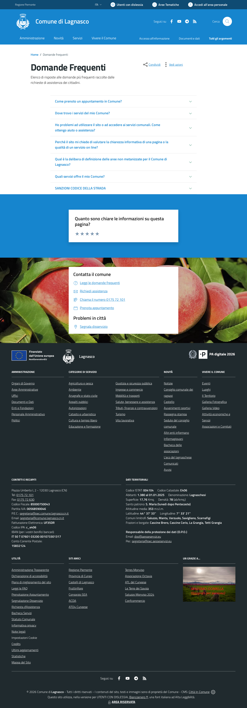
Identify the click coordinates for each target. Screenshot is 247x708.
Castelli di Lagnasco (81, 582)
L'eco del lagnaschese (178, 457)
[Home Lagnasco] (52, 21)
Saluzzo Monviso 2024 (139, 594)
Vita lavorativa (125, 420)
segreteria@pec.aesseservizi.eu (152, 541)
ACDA (72, 600)
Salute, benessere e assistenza (135, 401)
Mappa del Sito (21, 662)
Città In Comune (199, 692)
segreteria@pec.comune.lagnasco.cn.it (44, 513)
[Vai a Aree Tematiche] (166, 4)
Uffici (15, 395)
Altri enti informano (176, 432)
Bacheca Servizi (22, 613)
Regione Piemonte (80, 570)
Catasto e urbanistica (82, 414)
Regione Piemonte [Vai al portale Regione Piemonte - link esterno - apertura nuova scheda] (25, 5)
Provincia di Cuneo (80, 576)
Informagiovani (173, 438)
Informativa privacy (24, 625)
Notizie (168, 383)
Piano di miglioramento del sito (31, 582)
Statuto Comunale (23, 619)
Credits (16, 644)
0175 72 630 (25, 499)
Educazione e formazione (85, 426)
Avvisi (167, 469)
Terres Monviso (134, 570)
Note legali (18, 631)
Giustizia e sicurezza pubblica (134, 383)
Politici (16, 420)
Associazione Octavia (138, 576)
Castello (169, 401)
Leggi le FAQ (20, 588)
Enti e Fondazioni (23, 408)
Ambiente (75, 389)
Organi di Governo (23, 383)
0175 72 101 (25, 495)
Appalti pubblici (78, 401)
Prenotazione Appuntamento (30, 594)
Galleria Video (210, 408)
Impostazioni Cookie (24, 637)
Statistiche (18, 656)
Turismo (120, 414)
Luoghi (206, 389)
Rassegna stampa (175, 414)
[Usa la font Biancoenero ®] (127, 4)
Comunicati (171, 463)
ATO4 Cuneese (78, 607)
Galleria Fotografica (214, 401)
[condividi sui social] (151, 64)
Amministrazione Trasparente (30, 570)
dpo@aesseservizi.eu (147, 536)
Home (34, 54)
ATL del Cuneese (135, 582)
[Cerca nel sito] (227, 21)
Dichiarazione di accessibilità (29, 576)
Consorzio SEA (78, 594)
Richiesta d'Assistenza (26, 607)
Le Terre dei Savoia (137, 588)
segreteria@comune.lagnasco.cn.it (42, 518)
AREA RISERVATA (121, 702)
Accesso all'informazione (154, 38)
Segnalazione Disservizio (27, 600)
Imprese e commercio (129, 389)
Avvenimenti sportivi (177, 408)
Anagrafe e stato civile (83, 395)
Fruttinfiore (76, 588)
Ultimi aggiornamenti (25, 650)
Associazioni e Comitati (216, 426)
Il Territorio (208, 395)
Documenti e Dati (23, 401)
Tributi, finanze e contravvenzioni (136, 408)
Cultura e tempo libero (83, 420)
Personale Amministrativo (28, 414)
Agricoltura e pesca (81, 383)
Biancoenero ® (138, 697)
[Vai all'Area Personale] (208, 4)
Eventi (206, 383)
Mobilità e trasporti (128, 395)
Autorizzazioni (77, 408)
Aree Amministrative (25, 389)
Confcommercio (135, 600)
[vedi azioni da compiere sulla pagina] (173, 64)
